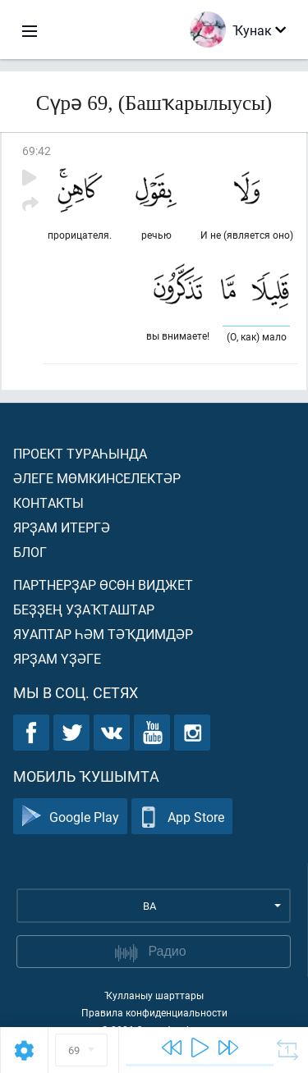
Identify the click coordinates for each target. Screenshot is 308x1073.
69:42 (36, 150)
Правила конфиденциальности (154, 1012)
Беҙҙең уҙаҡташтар (83, 609)
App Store (182, 816)
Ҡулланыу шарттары (154, 995)
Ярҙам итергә (61, 527)
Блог (30, 551)
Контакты (48, 502)
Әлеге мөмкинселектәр (97, 477)
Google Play (70, 816)
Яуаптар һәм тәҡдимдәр (103, 633)
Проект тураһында (80, 453)
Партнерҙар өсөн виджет (103, 584)
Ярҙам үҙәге (57, 658)
